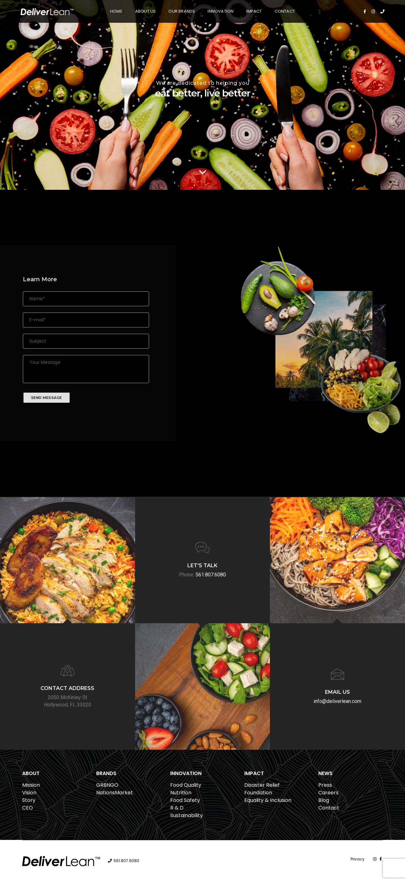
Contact (285, 11)
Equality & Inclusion (267, 800)
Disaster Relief (262, 785)
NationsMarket (114, 792)
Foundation (258, 792)
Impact (254, 11)
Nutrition (180, 792)
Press (325, 785)
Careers (328, 792)
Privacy (357, 859)
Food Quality (185, 785)
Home (116, 11)
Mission (31, 785)
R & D (177, 807)
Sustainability (186, 815)
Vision (29, 792)
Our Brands (181, 11)
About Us (145, 11)
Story (28, 800)
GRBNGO (107, 785)
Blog (323, 800)
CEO (27, 807)
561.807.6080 (126, 860)
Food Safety (185, 800)
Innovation (221, 11)
